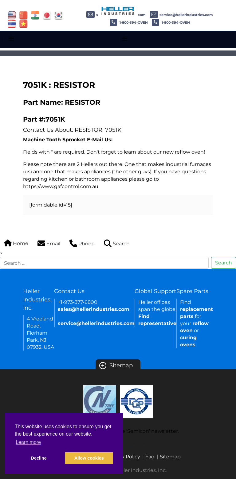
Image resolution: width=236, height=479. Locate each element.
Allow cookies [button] (89, 458)
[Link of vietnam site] (23, 23)
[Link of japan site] (47, 15)
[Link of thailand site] (12, 23)
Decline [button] (39, 458)
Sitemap (116, 365)
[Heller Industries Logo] (118, 11)
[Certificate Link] (99, 401)
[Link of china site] (23, 15)
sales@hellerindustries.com (93, 309)
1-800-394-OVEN (129, 22)
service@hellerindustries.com (181, 15)
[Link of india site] (35, 15)
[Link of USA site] (12, 15)
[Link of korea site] (58, 15)
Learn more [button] (28, 442)
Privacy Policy (123, 457)
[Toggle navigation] (11, 38)
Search (223, 263)
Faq (150, 457)
